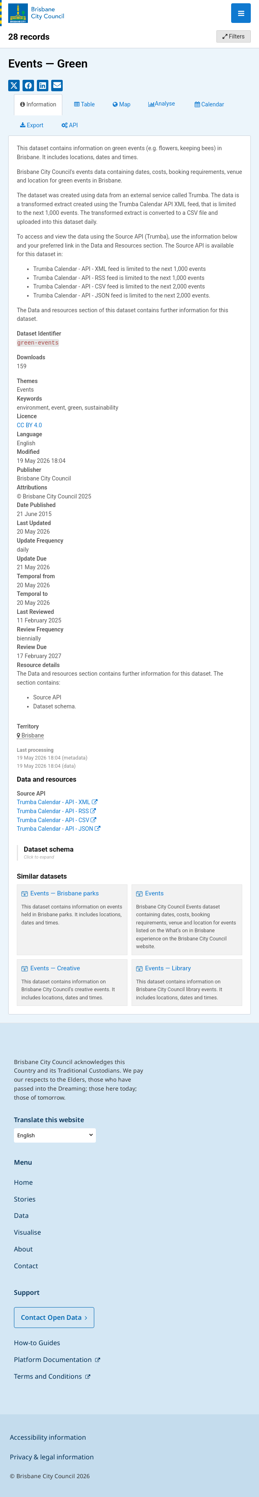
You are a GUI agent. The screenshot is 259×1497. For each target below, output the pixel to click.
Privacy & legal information (52, 1456)
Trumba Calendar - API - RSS (56, 811)
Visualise (27, 1232)
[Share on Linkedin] (42, 85)
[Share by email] (57, 85)
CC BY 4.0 (29, 425)
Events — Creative (55, 968)
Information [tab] (38, 104)
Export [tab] (31, 125)
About (23, 1249)
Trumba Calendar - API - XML (57, 802)
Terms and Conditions (49, 1376)
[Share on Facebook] (28, 85)
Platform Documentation (53, 1359)
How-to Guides (37, 1342)
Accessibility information (48, 1437)
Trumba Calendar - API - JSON (58, 828)
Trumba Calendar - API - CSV (56, 820)
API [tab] (69, 125)
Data (21, 1215)
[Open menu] (241, 13)
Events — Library (168, 968)
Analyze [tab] (162, 104)
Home (23, 1182)
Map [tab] (121, 104)
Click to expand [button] (39, 857)
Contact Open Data (54, 1317)
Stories (25, 1199)
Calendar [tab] (209, 104)
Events (154, 893)
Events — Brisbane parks (64, 893)
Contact (26, 1265)
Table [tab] (84, 104)
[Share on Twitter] (14, 85)
